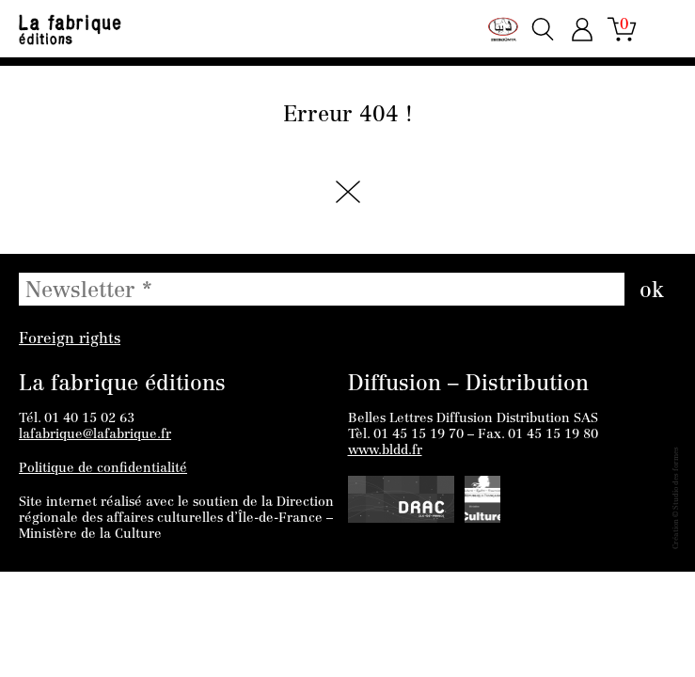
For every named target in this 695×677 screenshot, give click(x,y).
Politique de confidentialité (103, 469)
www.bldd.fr (385, 451)
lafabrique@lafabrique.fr (95, 435)
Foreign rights (69, 339)
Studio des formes (676, 478)
